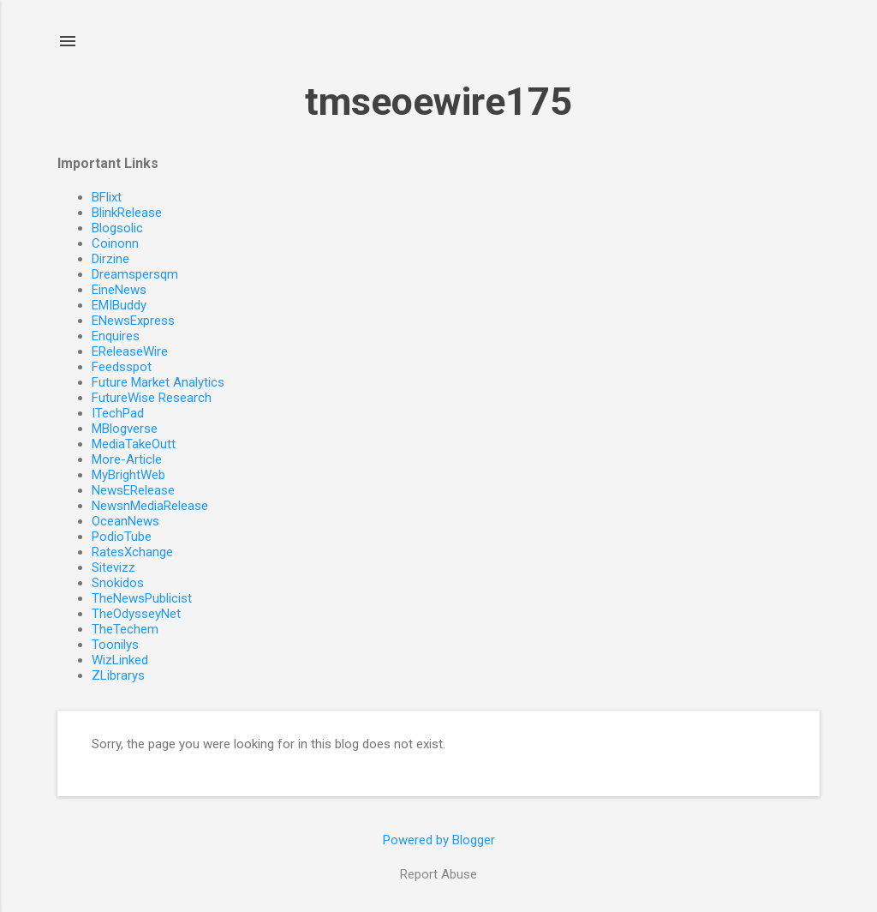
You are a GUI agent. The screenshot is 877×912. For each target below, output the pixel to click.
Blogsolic (117, 228)
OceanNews (125, 521)
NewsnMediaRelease (150, 505)
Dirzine (110, 259)
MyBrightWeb (128, 475)
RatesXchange (132, 552)
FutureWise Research (152, 397)
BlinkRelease (127, 212)
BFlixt (107, 197)
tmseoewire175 (438, 101)
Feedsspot (122, 367)
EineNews (119, 289)
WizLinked (120, 660)
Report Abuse (438, 874)
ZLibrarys (118, 675)
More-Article (127, 459)
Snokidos (118, 583)
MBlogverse (125, 428)
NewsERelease (133, 490)
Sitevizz (113, 567)
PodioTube (122, 536)
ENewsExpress (133, 320)
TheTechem (125, 629)
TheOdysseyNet (136, 613)
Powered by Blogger (439, 840)
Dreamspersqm (135, 274)
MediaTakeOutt (134, 444)
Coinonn (115, 243)
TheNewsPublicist (142, 598)
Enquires (116, 336)
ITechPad (118, 413)
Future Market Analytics (158, 382)
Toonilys (115, 644)
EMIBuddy (119, 305)
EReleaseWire (130, 351)
